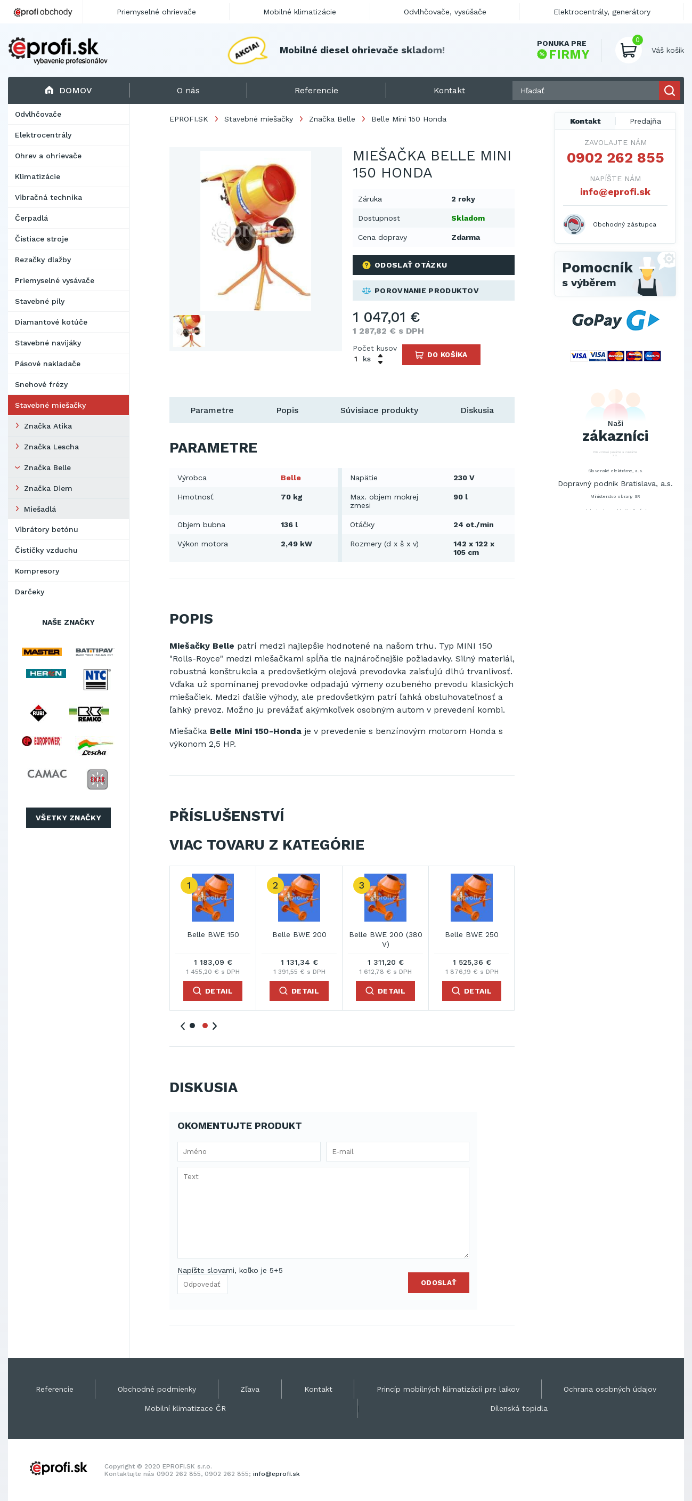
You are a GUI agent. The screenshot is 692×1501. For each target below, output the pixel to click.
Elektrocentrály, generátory (601, 11)
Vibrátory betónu (46, 529)
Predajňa (645, 121)
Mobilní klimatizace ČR (185, 1408)
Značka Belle (47, 467)
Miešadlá (40, 509)
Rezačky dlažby (43, 259)
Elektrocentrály (43, 135)
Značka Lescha (51, 446)
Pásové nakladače (47, 363)
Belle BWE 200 (299, 934)
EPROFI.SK (188, 119)
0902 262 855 (615, 157)
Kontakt (585, 121)
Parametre (212, 410)
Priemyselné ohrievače (156, 11)
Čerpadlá (31, 218)
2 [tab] (205, 1025)
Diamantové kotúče (51, 322)
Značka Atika (48, 426)
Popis (287, 410)
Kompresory (37, 571)
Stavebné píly (39, 301)
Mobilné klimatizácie (299, 11)
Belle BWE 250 (472, 934)
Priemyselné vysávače (54, 280)
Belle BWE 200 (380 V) (385, 939)
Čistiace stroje (41, 239)
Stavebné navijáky (48, 342)
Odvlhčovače (38, 114)
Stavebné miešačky (50, 405)
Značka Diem (48, 488)
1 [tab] (192, 1025)
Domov (68, 90)
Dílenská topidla (519, 1408)
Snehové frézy (41, 384)
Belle (291, 477)
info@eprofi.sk (615, 191)
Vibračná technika (48, 197)
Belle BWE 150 (213, 934)
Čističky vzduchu (46, 550)
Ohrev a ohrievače (48, 155)
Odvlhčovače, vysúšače (445, 11)
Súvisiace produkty (379, 410)
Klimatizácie (37, 176)
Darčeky (29, 591)
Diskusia (477, 410)
